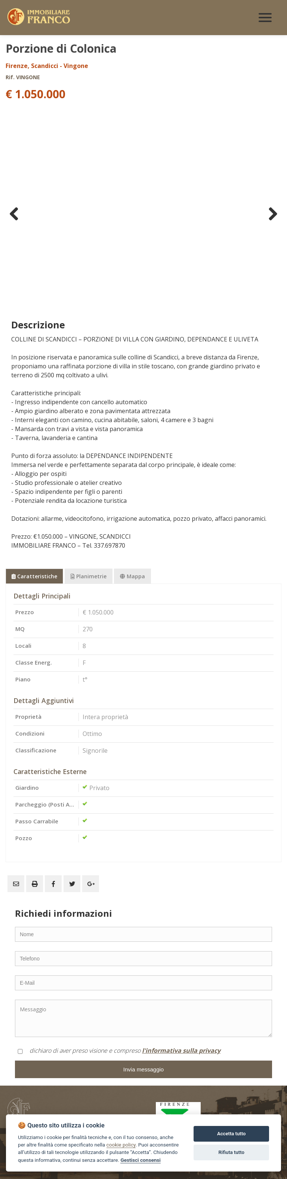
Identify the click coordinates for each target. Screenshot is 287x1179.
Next (270, 213)
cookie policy (121, 1145)
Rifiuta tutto (231, 1152)
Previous (16, 213)
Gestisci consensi (140, 1160)
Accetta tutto (231, 1133)
